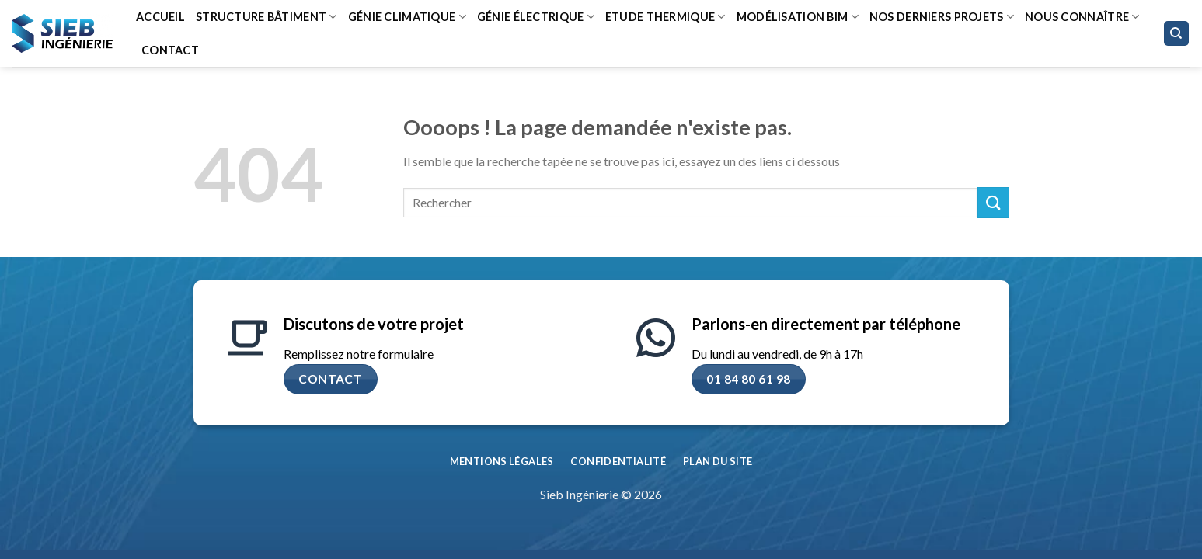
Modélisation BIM (798, 16)
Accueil (160, 16)
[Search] (1177, 34)
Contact (170, 50)
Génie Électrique (535, 16)
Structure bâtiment (266, 16)
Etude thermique (665, 16)
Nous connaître (1082, 16)
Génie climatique (407, 16)
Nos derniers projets (941, 16)
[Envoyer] (993, 202)
